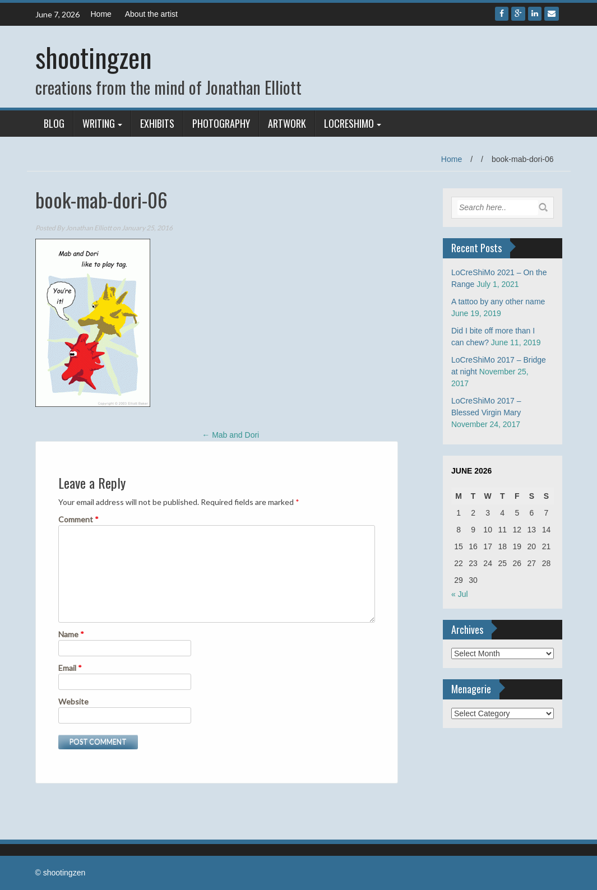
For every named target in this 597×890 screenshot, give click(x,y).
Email (70, 668)
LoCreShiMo (349, 123)
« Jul (459, 594)
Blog (54, 123)
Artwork (287, 123)
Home (101, 14)
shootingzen (93, 57)
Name (71, 634)
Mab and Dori (230, 434)
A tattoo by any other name (498, 301)
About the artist (151, 14)
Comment (78, 519)
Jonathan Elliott (89, 228)
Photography (221, 123)
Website (73, 701)
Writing (98, 123)
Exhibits (157, 123)
